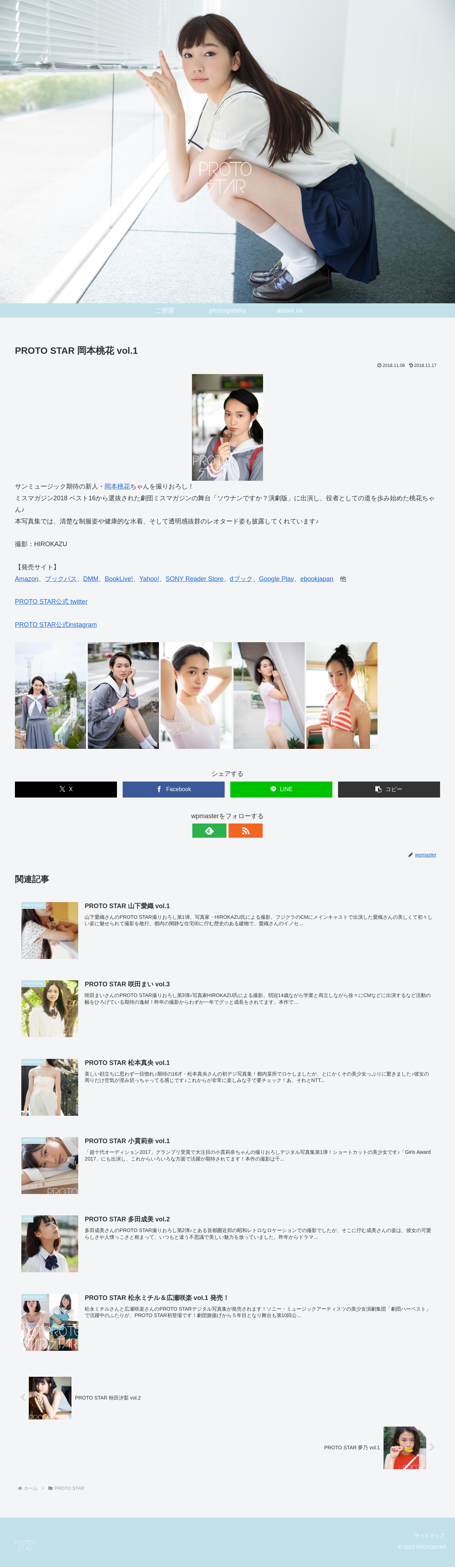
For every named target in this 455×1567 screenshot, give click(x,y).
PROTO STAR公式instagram (56, 624)
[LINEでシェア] (281, 790)
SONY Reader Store (195, 578)
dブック (241, 578)
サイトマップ (429, 1535)
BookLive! (119, 578)
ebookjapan (316, 578)
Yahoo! (149, 578)
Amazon (26, 578)
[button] (389, 790)
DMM (90, 578)
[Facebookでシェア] (174, 790)
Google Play (276, 578)
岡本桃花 (117, 486)
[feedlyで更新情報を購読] (219, 831)
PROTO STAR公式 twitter (51, 601)
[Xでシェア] (66, 790)
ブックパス (61, 578)
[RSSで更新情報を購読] (236, 831)
